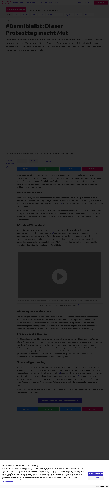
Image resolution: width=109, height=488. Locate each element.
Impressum (22, 479)
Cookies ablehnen (95, 478)
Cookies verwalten (7, 481)
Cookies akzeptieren (96, 474)
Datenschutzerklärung (8, 479)
